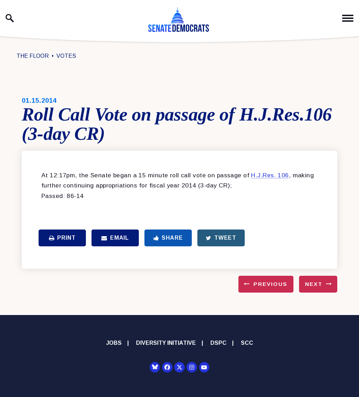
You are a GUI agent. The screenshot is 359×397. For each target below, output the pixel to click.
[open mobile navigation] (347, 18)
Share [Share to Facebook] (168, 238)
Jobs (114, 343)
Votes (66, 56)
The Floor (32, 56)
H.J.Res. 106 (270, 175)
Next (314, 284)
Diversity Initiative (166, 343)
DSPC (218, 343)
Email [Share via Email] (115, 238)
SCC (247, 343)
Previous (270, 284)
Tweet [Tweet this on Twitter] (221, 238)
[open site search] (10, 18)
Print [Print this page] (62, 238)
